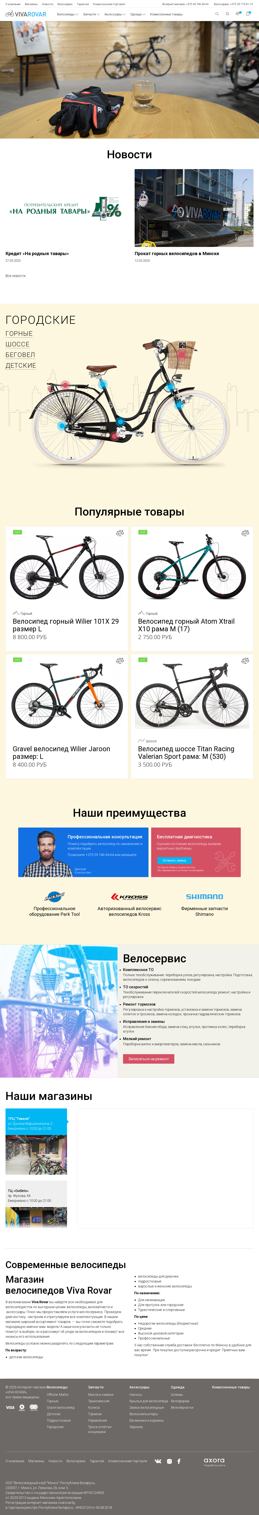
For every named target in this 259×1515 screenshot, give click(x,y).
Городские (41, 320)
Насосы (136, 1395)
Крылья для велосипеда (149, 1401)
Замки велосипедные (147, 1407)
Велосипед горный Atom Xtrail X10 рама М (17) (186, 625)
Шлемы (177, 1395)
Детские (21, 365)
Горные (19, 333)
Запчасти (89, 14)
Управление (97, 1420)
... (48, 1433)
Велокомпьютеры (144, 1414)
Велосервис (65, 4)
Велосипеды (65, 14)
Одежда (136, 14)
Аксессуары (113, 14)
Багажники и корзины (147, 1420)
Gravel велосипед (61, 1407)
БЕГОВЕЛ (20, 355)
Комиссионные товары (166, 14)
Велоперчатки (182, 1407)
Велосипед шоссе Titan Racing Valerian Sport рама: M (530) (186, 753)
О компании (13, 4)
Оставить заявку (174, 860)
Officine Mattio (58, 1395)
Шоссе (18, 344)
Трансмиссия (98, 1401)
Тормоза (95, 1414)
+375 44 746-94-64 (197, 4)
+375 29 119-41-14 (241, 4)
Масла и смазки (100, 1395)
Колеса (94, 1407)
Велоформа (180, 1401)
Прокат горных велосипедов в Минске (177, 253)
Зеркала (136, 1427)
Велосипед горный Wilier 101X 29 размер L (66, 625)
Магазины (31, 4)
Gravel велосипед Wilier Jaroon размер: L (61, 753)
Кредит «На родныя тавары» (37, 253)
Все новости (15, 276)
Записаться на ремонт (148, 1059)
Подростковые (59, 1420)
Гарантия (83, 4)
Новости (47, 4)
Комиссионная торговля (109, 4)
